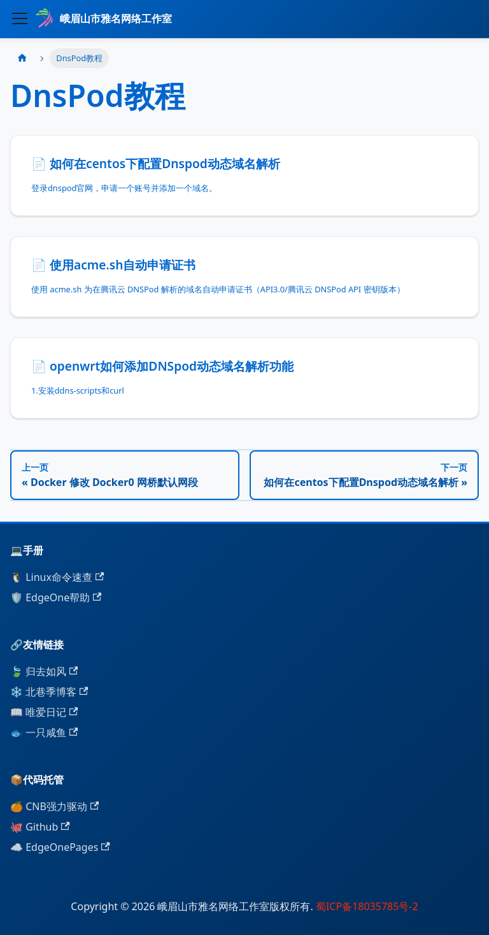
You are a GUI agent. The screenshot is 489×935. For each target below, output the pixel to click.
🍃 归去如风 (44, 671)
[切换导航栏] (19, 18)
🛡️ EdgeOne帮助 (55, 597)
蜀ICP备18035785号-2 (365, 906)
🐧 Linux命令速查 (57, 577)
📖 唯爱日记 (44, 712)
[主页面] (22, 58)
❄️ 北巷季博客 (49, 692)
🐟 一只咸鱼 (44, 732)
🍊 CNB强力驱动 (54, 806)
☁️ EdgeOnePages (60, 847)
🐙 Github (40, 827)
